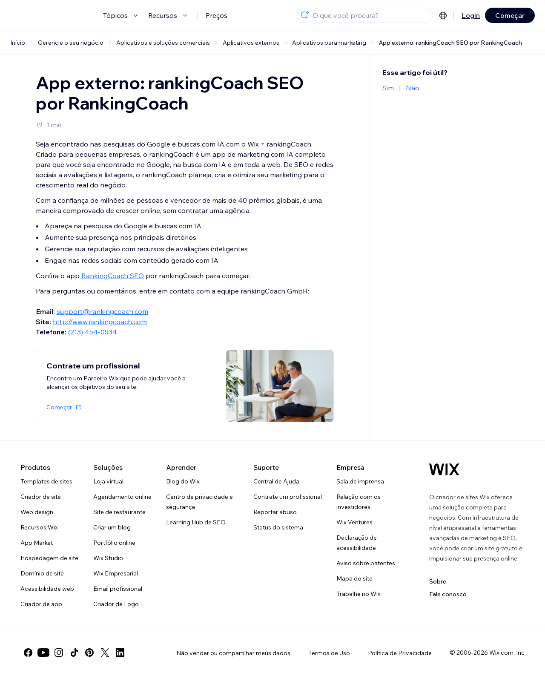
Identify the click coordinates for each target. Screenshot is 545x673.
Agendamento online (122, 496)
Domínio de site (42, 573)
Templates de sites (46, 481)
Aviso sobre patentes (365, 563)
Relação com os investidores (358, 502)
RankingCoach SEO (112, 275)
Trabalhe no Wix (358, 594)
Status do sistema (278, 527)
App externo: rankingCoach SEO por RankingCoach (450, 42)
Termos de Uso (329, 653)
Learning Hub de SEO (196, 522)
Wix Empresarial (115, 573)
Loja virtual (108, 481)
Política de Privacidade (400, 653)
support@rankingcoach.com (102, 311)
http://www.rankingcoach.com (100, 321)
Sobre (437, 581)
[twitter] (104, 652)
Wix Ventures (354, 522)
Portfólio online (114, 542)
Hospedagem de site (49, 558)
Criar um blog (112, 527)
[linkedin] (120, 652)
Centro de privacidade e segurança (199, 502)
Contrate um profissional (287, 496)
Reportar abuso (275, 512)
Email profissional (117, 588)
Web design (36, 512)
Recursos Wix (39, 527)
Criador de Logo (116, 604)
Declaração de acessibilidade (356, 543)
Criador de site (40, 496)
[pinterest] (89, 652)
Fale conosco (448, 594)
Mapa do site (354, 578)
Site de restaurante (119, 512)
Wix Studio (108, 558)
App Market (36, 542)
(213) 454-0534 (92, 332)
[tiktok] (74, 652)
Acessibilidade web (47, 588)
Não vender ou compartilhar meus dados (233, 653)
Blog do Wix (183, 481)
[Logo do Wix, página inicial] (444, 469)
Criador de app (41, 604)
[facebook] (28, 652)
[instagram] (58, 652)
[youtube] (43, 652)
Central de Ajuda (276, 481)
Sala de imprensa (360, 481)
